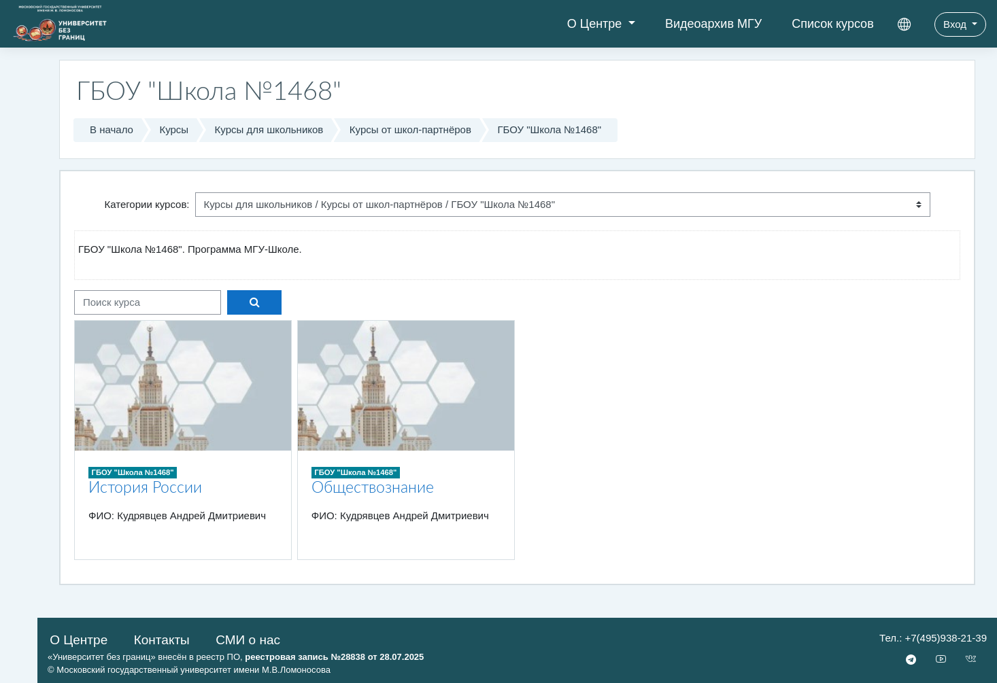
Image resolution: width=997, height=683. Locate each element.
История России (145, 487)
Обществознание (372, 487)
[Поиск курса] (147, 302)
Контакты (162, 640)
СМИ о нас (248, 640)
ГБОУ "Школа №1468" (549, 129)
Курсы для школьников (269, 129)
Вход (956, 24)
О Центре (596, 24)
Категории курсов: (146, 204)
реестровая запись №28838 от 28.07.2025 (334, 657)
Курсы (173, 129)
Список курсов (833, 24)
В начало (111, 129)
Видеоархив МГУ (713, 24)
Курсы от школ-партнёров (410, 129)
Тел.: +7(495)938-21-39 (933, 638)
